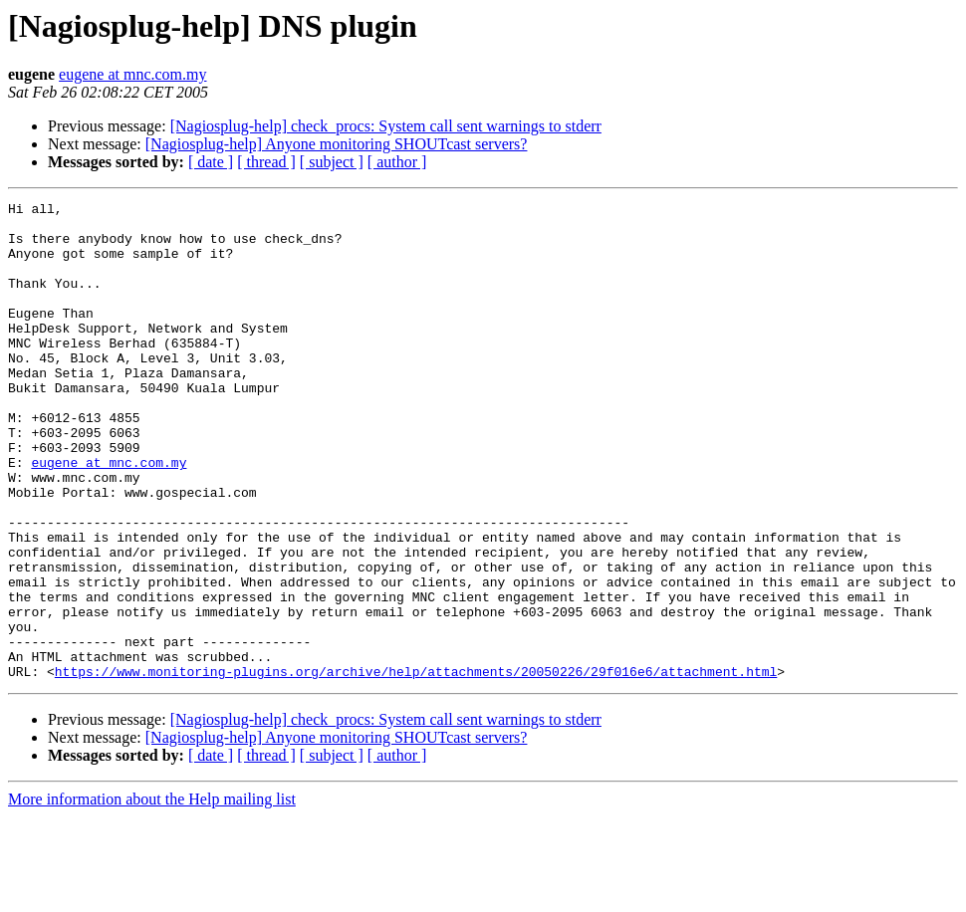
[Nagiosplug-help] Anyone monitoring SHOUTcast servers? (336, 143)
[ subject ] (331, 161)
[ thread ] (266, 161)
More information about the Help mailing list (152, 894)
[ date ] (210, 161)
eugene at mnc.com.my (132, 74)
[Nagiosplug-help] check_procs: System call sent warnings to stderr (386, 125)
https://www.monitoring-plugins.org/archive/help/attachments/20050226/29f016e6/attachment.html (416, 767)
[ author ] (397, 161)
